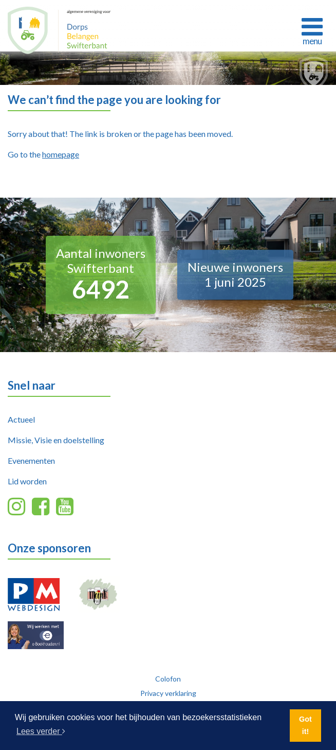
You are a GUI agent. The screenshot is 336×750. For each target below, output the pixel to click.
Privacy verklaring (168, 693)
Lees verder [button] (40, 731)
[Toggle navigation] (311, 30)
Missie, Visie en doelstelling (56, 440)
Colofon (168, 678)
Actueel (21, 419)
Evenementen (31, 460)
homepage (60, 154)
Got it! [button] (305, 725)
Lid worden (27, 481)
